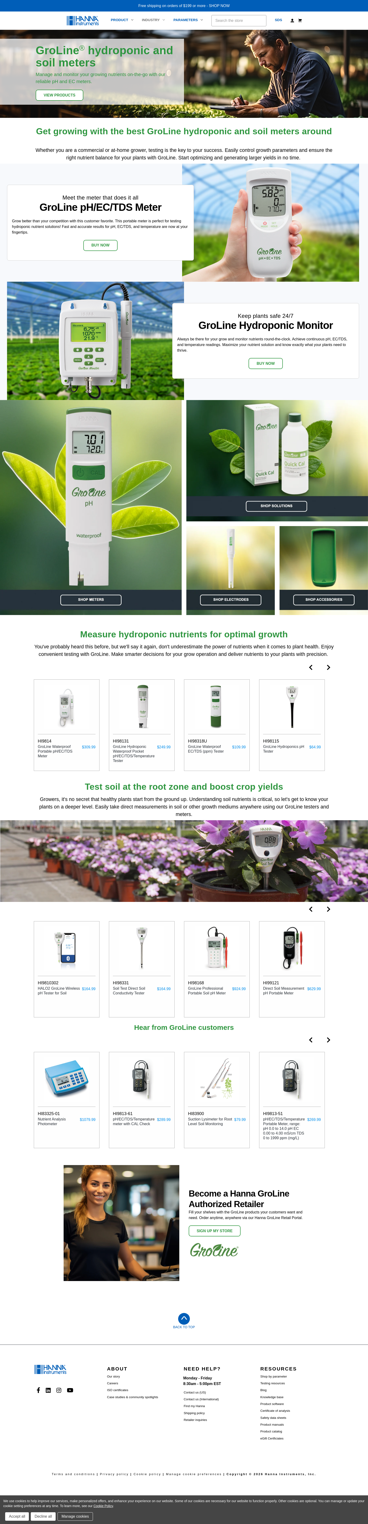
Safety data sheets (273, 1418)
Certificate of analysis (275, 1410)
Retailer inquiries (195, 1420)
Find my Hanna (194, 1406)
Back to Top (184, 1327)
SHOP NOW (219, 6)
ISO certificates (117, 1390)
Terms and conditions (73, 1474)
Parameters (188, 20)
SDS (278, 20)
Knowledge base (272, 1397)
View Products (59, 95)
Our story (113, 1376)
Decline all (43, 1516)
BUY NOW (100, 245)
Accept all (17, 1516)
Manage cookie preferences (194, 1474)
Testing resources (272, 1383)
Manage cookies (75, 1516)
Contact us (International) (201, 1399)
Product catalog (271, 1431)
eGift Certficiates (272, 1438)
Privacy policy (114, 1474)
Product (122, 20)
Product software (272, 1404)
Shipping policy (194, 1413)
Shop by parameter (273, 1376)
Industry (153, 20)
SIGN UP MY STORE (215, 1231)
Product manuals (272, 1424)
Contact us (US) (195, 1392)
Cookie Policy (103, 1506)
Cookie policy (147, 1474)
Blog (263, 1390)
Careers (112, 1383)
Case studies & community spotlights (132, 1397)
